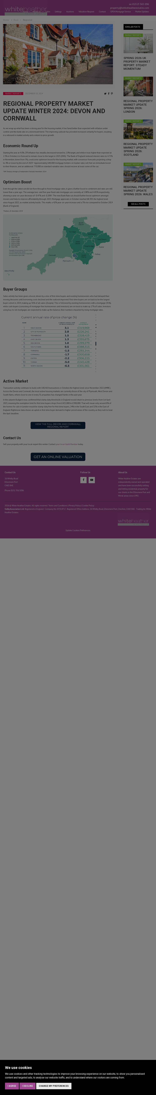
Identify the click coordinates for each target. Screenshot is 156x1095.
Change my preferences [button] (54, 1086)
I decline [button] (27, 1086)
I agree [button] (12, 1086)
